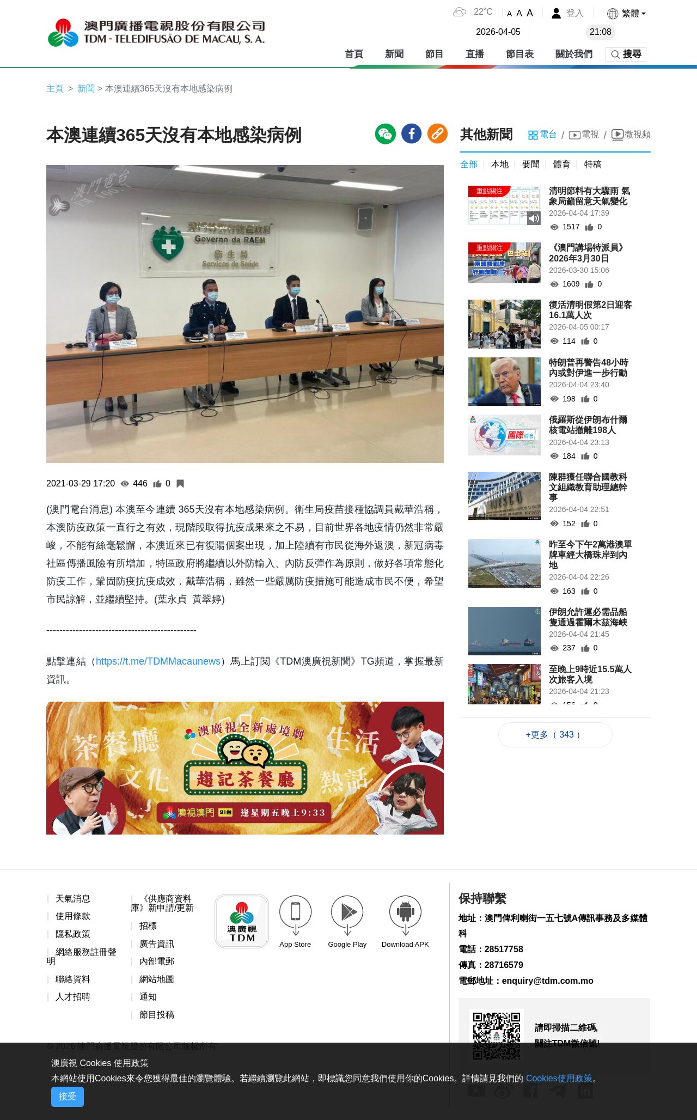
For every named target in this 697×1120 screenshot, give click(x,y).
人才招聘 (73, 996)
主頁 (55, 88)
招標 (148, 925)
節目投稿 (156, 1014)
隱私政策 (73, 934)
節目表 (520, 54)
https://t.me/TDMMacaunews (158, 661)
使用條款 (73, 916)
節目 (434, 54)
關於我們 (573, 54)
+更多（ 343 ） (555, 734)
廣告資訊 (156, 943)
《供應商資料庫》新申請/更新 (162, 903)
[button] (626, 13)
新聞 (394, 54)
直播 (475, 54)
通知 (148, 996)
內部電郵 (156, 961)
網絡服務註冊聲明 (82, 956)
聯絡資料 (73, 979)
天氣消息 (73, 898)
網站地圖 (156, 979)
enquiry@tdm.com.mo (548, 980)
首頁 (354, 54)
